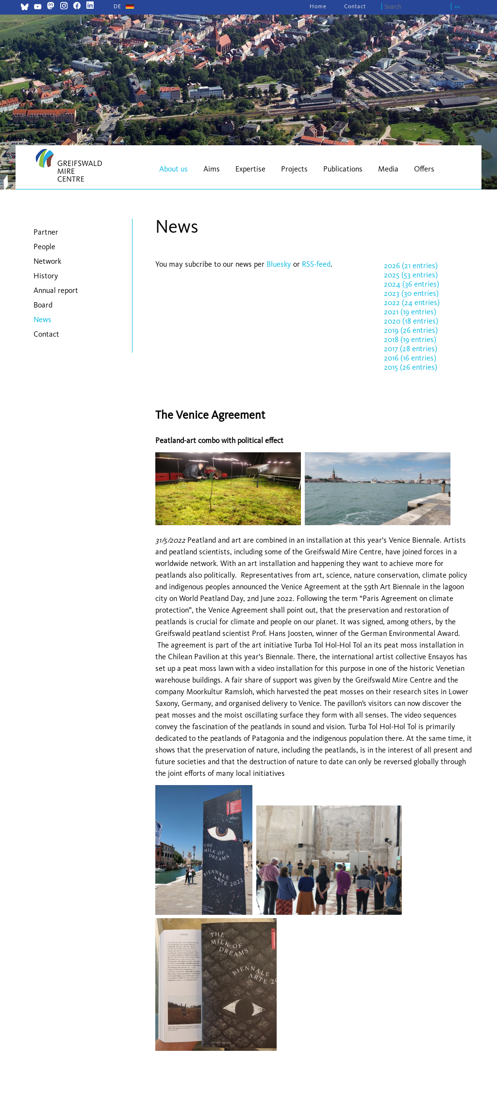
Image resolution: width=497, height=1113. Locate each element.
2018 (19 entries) (410, 339)
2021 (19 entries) (410, 311)
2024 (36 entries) (411, 284)
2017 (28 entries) (410, 348)
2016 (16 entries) (410, 357)
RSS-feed (316, 264)
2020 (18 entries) (411, 320)
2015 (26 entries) (410, 367)
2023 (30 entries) (411, 293)
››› (457, 6)
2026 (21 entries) (411, 265)
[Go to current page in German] (117, 6)
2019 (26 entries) (411, 330)
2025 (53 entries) (411, 274)
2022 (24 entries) (412, 302)
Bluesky (279, 264)
